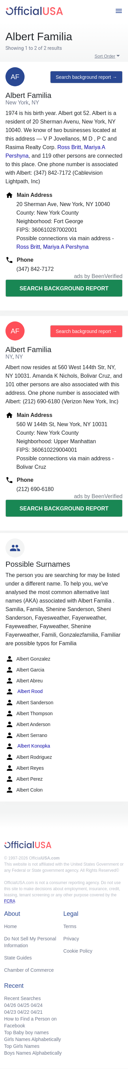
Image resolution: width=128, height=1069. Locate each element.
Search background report (63, 288)
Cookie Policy (78, 951)
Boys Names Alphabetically (33, 1053)
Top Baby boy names (26, 1032)
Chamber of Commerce (29, 970)
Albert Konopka (27, 746)
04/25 (23, 1005)
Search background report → (86, 77)
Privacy (71, 938)
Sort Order (105, 56)
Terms (69, 926)
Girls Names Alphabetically (32, 1039)
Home (10, 926)
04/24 (37, 1005)
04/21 (37, 1012)
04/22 (23, 1012)
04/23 (10, 1012)
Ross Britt (69, 147)
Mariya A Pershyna (65, 247)
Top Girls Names (21, 1046)
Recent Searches (22, 998)
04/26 (10, 1005)
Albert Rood (24, 692)
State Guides (18, 957)
